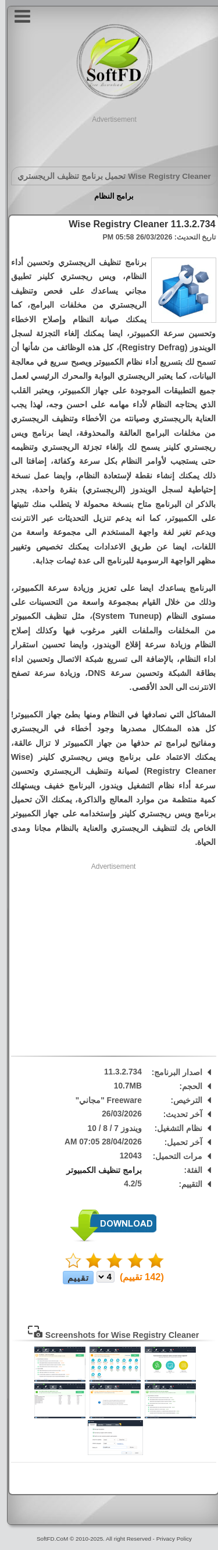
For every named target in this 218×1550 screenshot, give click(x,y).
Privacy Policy (169, 1538)
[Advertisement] (109, 139)
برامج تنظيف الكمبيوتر (99, 1170)
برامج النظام (109, 196)
